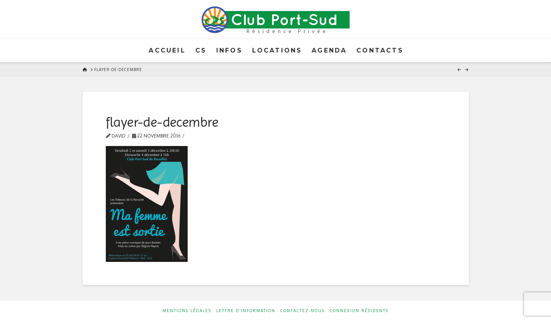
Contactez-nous (302, 310)
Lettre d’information (245, 310)
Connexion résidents (359, 310)
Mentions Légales (187, 310)
